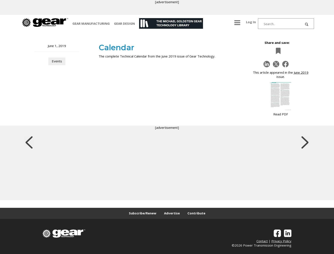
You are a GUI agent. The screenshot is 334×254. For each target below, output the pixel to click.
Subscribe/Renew (142, 213)
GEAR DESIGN (124, 23)
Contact (262, 241)
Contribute (196, 213)
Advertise (172, 213)
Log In (251, 22)
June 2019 (301, 72)
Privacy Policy (281, 241)
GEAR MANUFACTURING (91, 23)
